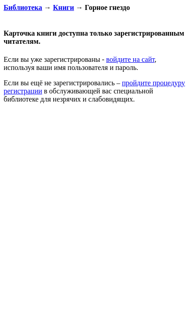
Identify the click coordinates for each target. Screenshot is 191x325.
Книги (63, 7)
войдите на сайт (130, 59)
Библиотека (23, 7)
